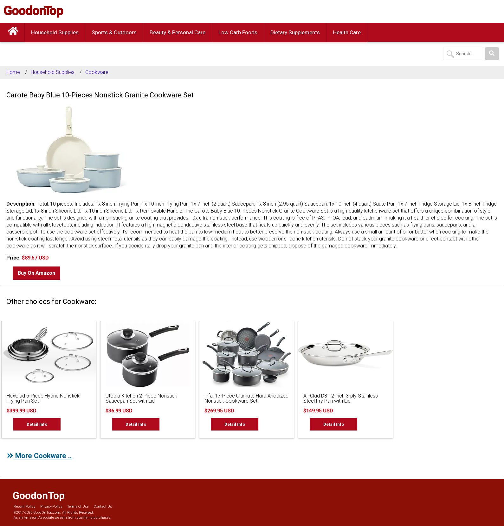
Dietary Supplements (295, 32)
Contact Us (103, 506)
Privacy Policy (51, 506)
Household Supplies (55, 32)
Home (13, 72)
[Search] (492, 53)
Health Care (347, 32)
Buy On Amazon (36, 273)
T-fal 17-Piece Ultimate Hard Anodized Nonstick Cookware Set (246, 398)
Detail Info (37, 424)
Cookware (96, 72)
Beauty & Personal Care (177, 32)
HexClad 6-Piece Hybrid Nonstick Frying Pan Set (43, 398)
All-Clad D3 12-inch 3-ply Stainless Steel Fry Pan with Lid (340, 398)
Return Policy (24, 506)
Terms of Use (77, 506)
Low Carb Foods (237, 32)
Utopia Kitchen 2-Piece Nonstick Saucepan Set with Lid (141, 398)
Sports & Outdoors (114, 32)
